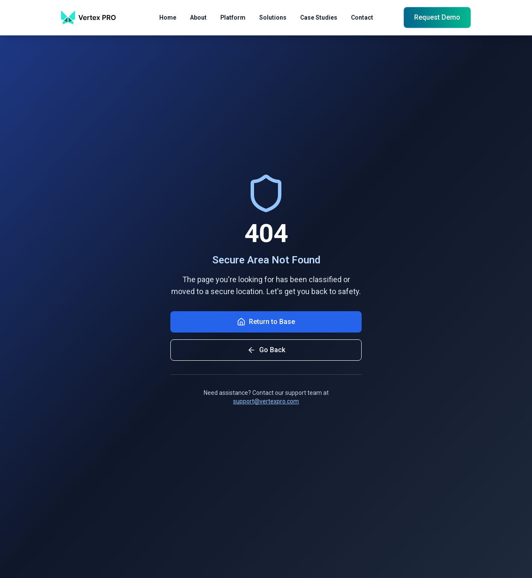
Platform (233, 18)
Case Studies (318, 18)
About (198, 18)
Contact (362, 18)
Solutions (272, 18)
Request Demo (437, 17)
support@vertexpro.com (266, 401)
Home (167, 18)
